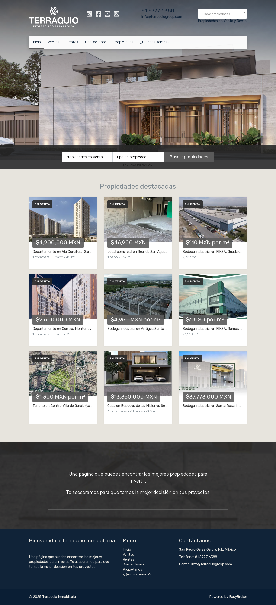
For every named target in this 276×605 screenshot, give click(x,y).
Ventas (53, 42)
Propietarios (123, 42)
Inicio (36, 42)
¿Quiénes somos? (154, 42)
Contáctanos (96, 42)
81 (144, 10)
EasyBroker (238, 597)
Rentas (72, 42)
